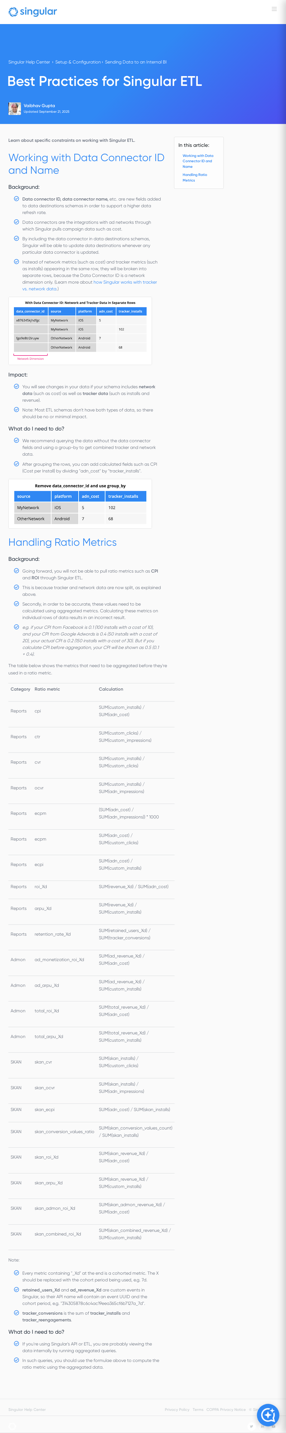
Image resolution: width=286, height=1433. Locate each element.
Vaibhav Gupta (39, 105)
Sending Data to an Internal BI (136, 62)
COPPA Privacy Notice (226, 1409)
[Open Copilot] (268, 1415)
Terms (198, 1409)
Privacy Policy (177, 1409)
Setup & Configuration (78, 62)
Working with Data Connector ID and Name (198, 161)
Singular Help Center (29, 62)
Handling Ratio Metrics (195, 177)
